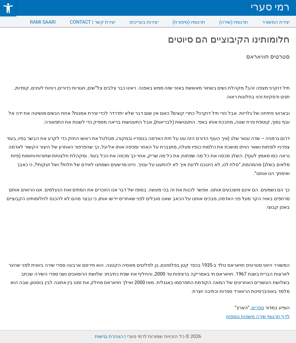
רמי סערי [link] (270, 7)
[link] (8, 8)
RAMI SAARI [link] (43, 22)
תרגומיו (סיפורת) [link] (189, 22)
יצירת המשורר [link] (276, 22)
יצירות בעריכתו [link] (143, 22)
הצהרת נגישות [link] (109, 336)
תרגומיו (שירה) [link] (233, 22)
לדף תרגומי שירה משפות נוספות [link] (258, 316)
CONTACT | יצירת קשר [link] (93, 22)
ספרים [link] (258, 308)
